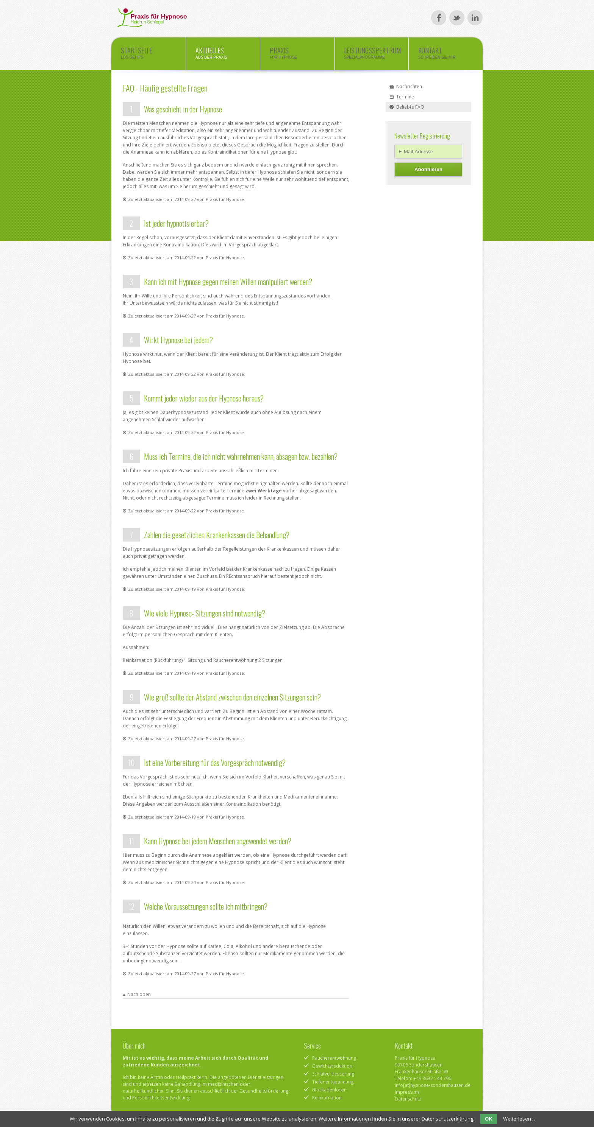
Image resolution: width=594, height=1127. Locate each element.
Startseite (148, 54)
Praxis (297, 54)
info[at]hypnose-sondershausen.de (433, 1085)
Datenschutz (408, 1099)
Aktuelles (222, 54)
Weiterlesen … (519, 1118)
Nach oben (139, 994)
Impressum (407, 1092)
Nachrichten (409, 86)
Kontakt (445, 54)
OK (488, 1119)
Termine (405, 96)
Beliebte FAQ (410, 107)
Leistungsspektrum (372, 54)
